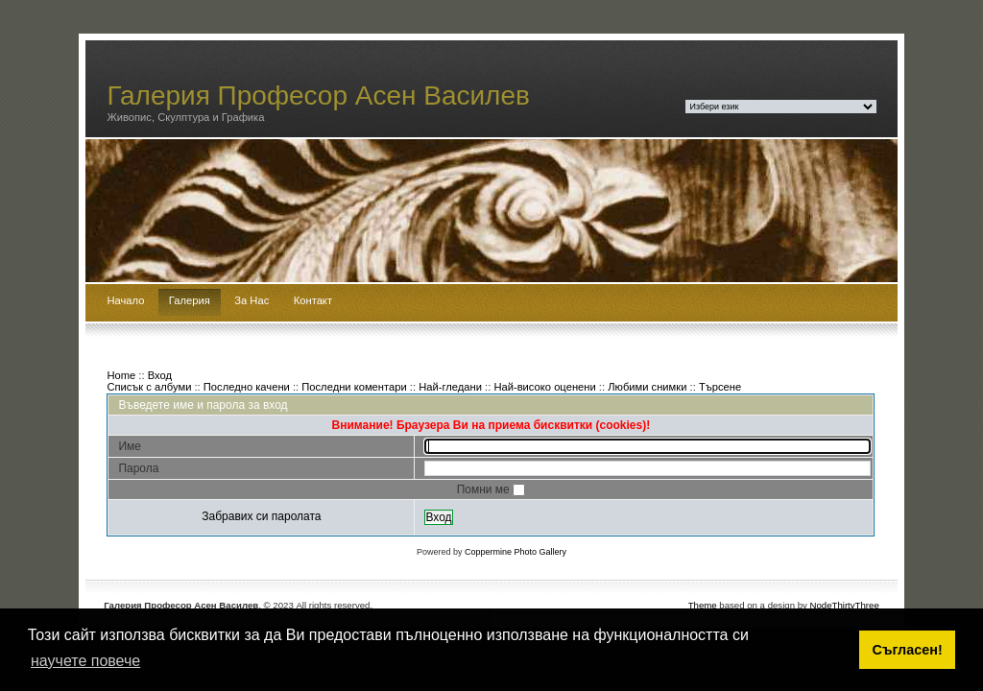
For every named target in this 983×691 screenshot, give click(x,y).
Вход (160, 375)
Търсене (720, 387)
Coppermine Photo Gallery (515, 552)
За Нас (251, 300)
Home (121, 375)
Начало (125, 300)
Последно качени (247, 387)
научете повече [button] (85, 661)
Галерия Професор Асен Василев (318, 95)
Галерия (189, 300)
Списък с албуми (149, 387)
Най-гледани (450, 387)
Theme (702, 605)
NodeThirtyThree (844, 605)
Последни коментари (353, 387)
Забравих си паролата (261, 516)
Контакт (313, 300)
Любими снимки (647, 387)
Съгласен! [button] (908, 649)
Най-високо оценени (544, 387)
